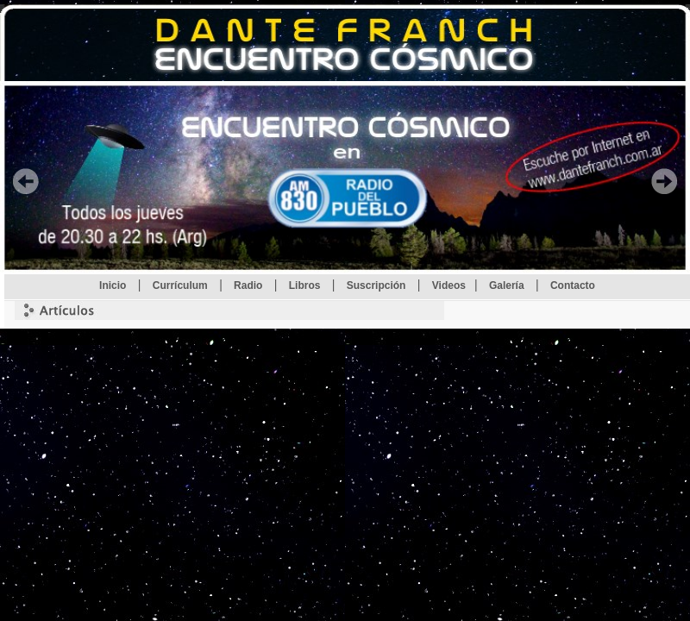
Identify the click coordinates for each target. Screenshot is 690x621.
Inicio (114, 285)
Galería (508, 285)
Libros (306, 285)
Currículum (181, 285)
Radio (249, 285)
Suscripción (377, 285)
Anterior (26, 181)
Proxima (664, 181)
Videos (448, 285)
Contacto (573, 285)
